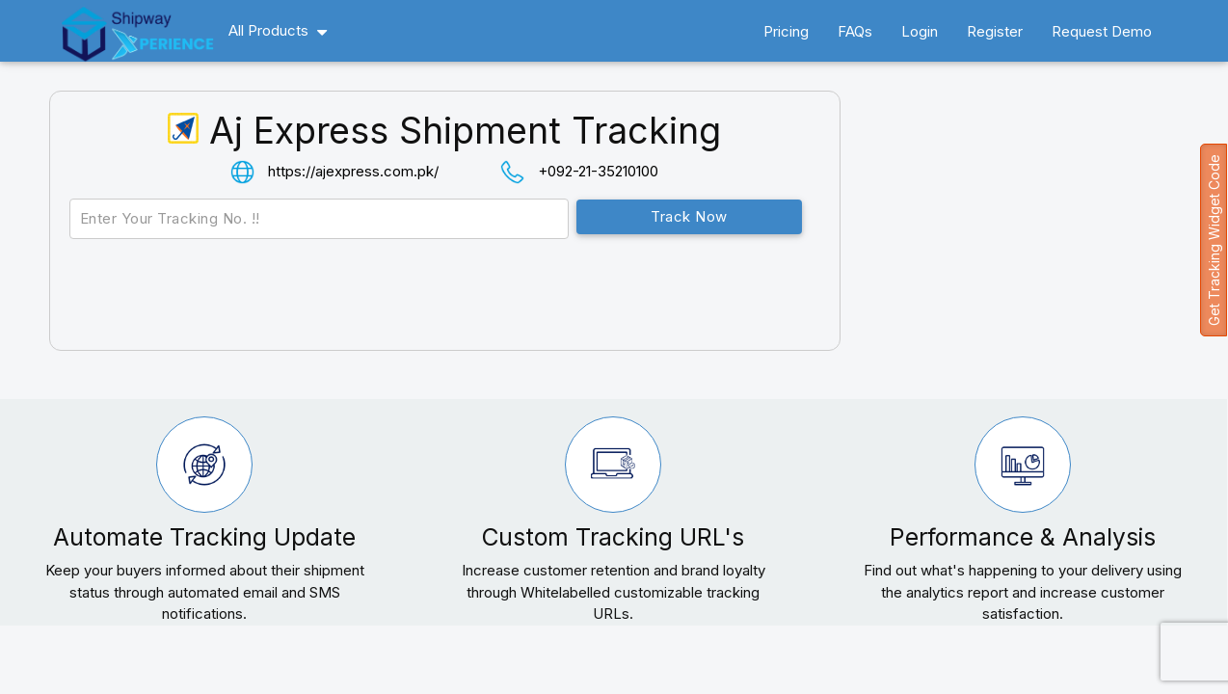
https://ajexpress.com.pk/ (353, 171)
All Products (268, 30)
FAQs (855, 31)
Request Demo (1102, 31)
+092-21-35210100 (598, 171)
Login (919, 31)
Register (995, 31)
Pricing (786, 31)
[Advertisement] (1038, 245)
